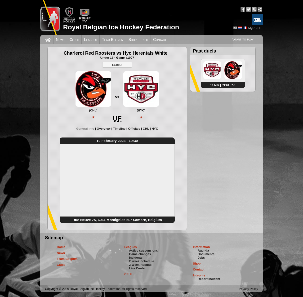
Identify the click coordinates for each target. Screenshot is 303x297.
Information (201, 247)
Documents (206, 254)
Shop (133, 40)
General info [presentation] (85, 128)
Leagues (90, 40)
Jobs (201, 257)
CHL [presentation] (146, 128)
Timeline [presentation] (119, 128)
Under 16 (106, 57)
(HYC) (141, 110)
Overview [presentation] (104, 128)
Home (61, 247)
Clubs (74, 40)
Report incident (209, 279)
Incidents (136, 257)
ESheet (117, 64)
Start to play (243, 39)
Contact (159, 40)
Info (145, 40)
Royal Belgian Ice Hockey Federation (121, 27)
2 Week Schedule (141, 261)
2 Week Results (140, 264)
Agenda (203, 250)
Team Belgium (113, 40)
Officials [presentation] (134, 128)
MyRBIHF (255, 28)
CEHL (128, 274)
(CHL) (93, 110)
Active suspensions (143, 250)
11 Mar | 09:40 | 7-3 (222, 85)
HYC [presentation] (155, 128)
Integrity (199, 275)
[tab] (86, 128)
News (60, 40)
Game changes (140, 254)
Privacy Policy (248, 289)
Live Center (137, 268)
